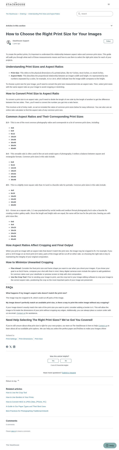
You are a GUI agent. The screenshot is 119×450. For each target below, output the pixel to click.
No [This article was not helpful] (66, 361)
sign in (13, 431)
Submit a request (69, 373)
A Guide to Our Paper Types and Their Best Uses (26, 406)
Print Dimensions (26, 339)
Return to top (13, 380)
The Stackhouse (11, 14)
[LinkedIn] (14, 347)
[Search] (95, 13)
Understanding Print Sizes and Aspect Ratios (44, 14)
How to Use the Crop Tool (16, 393)
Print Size (39, 339)
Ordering (23, 14)
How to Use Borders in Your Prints (20, 397)
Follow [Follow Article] (108, 41)
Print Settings (11, 339)
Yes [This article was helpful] (53, 361)
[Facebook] (7, 347)
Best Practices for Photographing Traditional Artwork (27, 411)
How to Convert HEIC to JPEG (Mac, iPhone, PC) (26, 402)
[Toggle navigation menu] (108, 4)
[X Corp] (11, 347)
